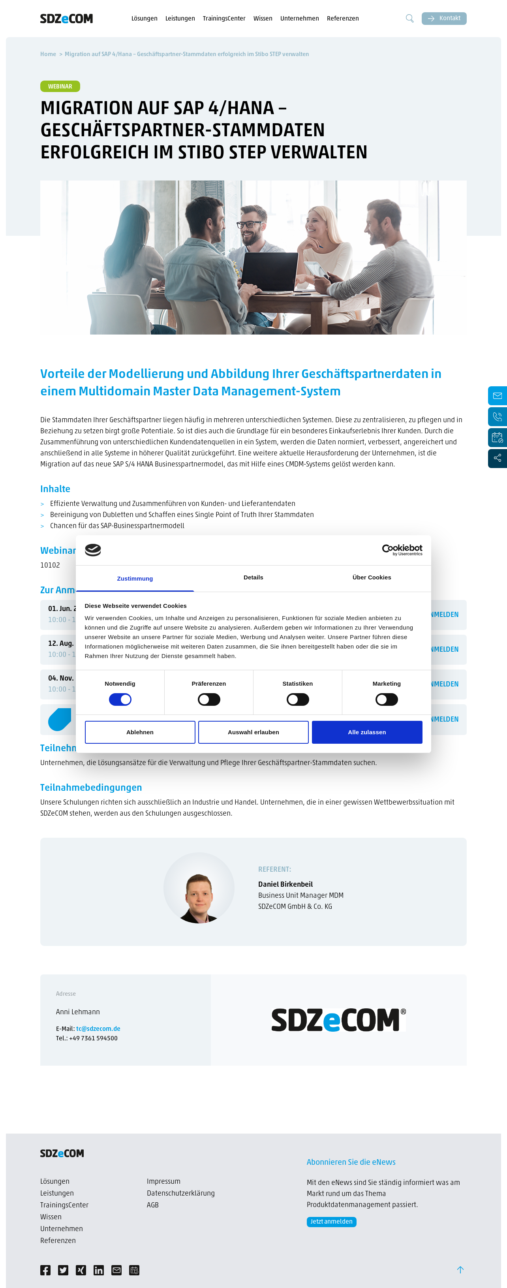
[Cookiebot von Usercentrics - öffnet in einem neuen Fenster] (387, 550)
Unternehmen (299, 19)
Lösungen (144, 19)
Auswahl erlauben (253, 732)
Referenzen (343, 19)
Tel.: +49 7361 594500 (87, 1039)
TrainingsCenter (224, 19)
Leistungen (180, 19)
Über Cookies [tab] (372, 577)
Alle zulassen (367, 732)
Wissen (263, 19)
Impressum (163, 1182)
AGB (153, 1205)
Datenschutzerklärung (181, 1194)
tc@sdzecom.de (98, 1029)
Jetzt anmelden (332, 1222)
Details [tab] (253, 577)
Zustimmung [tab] (135, 578)
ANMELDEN (442, 615)
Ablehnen (140, 732)
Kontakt (444, 18)
